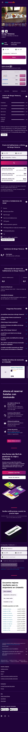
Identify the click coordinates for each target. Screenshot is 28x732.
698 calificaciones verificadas (16, 43)
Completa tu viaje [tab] (8, 601)
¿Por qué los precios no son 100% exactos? (14, 654)
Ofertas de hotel (4, 660)
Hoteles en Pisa (6, 630)
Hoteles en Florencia (8, 615)
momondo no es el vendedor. (14, 649)
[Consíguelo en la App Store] (14, 709)
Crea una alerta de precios (13, 432)
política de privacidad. (14, 569)
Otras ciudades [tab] (7, 591)
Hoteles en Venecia (7, 613)
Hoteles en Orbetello (14, 661)
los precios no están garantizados (13, 644)
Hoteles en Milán (7, 611)
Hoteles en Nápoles (7, 623)
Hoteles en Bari (6, 628)
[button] (2, 2)
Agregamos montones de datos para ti (14, 652)
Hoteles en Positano (7, 621)
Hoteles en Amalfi (7, 626)
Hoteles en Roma (7, 609)
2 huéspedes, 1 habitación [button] (10, 53)
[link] (14, 440)
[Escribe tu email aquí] (15, 557)
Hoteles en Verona (7, 617)
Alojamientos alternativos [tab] (10, 594)
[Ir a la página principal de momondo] (10, 2)
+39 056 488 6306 (6, 40)
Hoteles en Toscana (5, 661)
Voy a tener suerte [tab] (8, 598)
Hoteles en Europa (13, 660)
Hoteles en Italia (22, 660)
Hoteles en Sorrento (8, 619)
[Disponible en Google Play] (5, 709)
